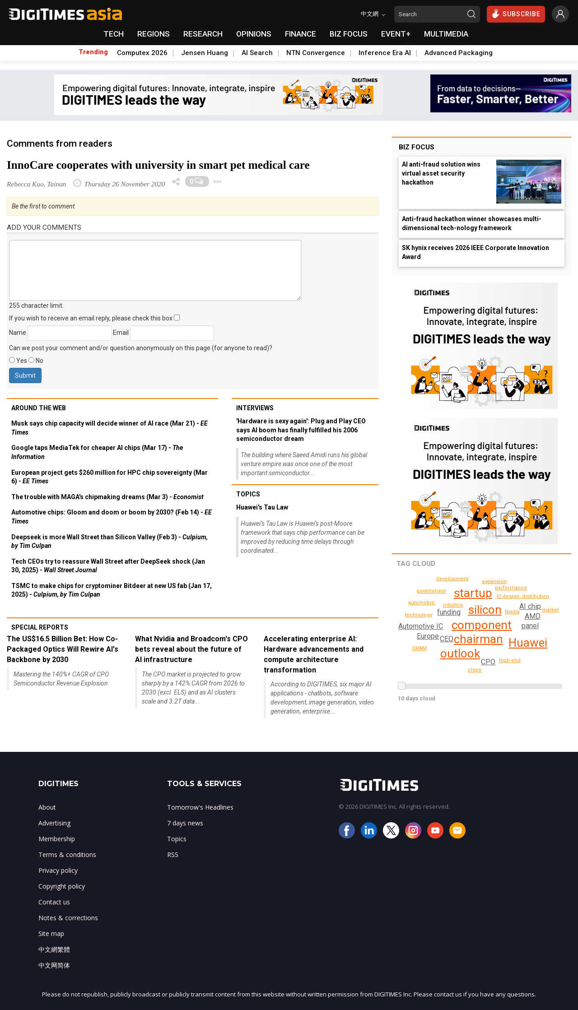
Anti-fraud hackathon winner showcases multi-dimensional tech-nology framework (471, 223)
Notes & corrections (68, 917)
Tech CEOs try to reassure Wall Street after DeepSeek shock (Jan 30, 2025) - (108, 566)
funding (448, 612)
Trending (93, 52)
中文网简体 (54, 965)
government (432, 591)
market (454, 669)
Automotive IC (420, 626)
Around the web (38, 408)
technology (423, 603)
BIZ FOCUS (349, 33)
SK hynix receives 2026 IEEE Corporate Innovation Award (475, 252)
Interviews (255, 408)
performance (512, 588)
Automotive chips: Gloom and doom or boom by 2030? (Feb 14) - (111, 517)
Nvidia (512, 612)
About (47, 807)
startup (473, 593)
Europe (428, 636)
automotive (475, 670)
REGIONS (153, 33)
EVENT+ (395, 33)
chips (551, 610)
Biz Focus (416, 147)
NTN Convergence (315, 53)
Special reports (39, 627)
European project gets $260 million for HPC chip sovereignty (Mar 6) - (109, 477)
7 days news (185, 823)
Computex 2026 (142, 53)
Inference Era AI (385, 53)
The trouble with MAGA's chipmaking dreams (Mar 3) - (107, 496)
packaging (475, 578)
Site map (51, 933)
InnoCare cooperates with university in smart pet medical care (158, 165)
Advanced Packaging (458, 53)
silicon (485, 609)
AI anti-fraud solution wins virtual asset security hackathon (441, 173)
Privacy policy (58, 870)
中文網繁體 (54, 949)
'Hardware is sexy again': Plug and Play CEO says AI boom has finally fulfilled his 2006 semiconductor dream (301, 429)
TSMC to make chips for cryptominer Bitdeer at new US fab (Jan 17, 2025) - (111, 590)
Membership (56, 838)
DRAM (494, 581)
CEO (446, 639)
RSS (172, 854)
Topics (248, 494)
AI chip (530, 606)
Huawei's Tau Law (262, 507)
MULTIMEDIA (446, 33)
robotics (454, 605)
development (421, 648)
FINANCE (300, 33)
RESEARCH (203, 33)
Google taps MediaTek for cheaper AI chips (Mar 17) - (97, 452)
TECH (113, 33)
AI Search (257, 53)
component (482, 625)
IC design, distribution (525, 596)
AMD (533, 616)
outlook (460, 653)
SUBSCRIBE (516, 13)
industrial (430, 660)
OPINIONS (253, 33)
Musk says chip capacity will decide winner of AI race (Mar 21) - (109, 428)
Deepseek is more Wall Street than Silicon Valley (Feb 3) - (109, 541)
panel (529, 625)
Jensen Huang (204, 53)
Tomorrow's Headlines (200, 807)
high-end (511, 660)
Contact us (54, 902)
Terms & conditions (67, 854)
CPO (488, 662)
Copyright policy (61, 886)
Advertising (54, 823)
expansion (426, 613)
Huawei (527, 642)
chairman (478, 639)
